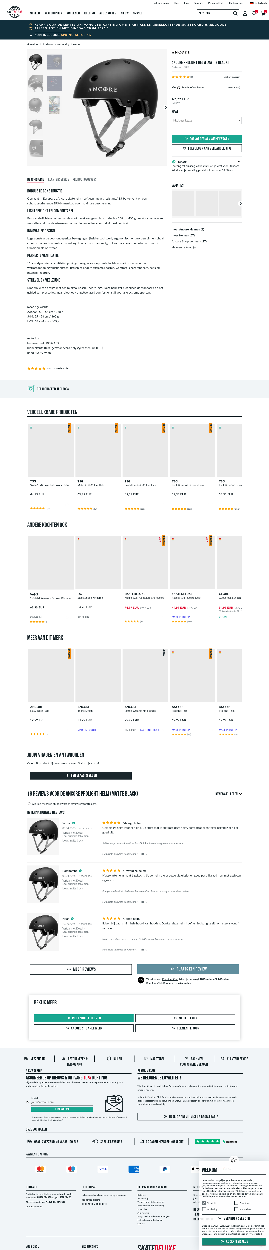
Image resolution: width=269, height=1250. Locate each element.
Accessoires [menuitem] (107, 13)
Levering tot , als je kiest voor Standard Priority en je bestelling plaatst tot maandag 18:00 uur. (207, 166)
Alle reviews (143, 1212)
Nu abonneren (62, 1109)
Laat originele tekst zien (75, 836)
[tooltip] (239, 87)
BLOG (196, 1210)
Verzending (35, 1059)
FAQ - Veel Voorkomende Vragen (153, 1216)
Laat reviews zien (232, 76)
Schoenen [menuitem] (73, 13)
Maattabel (154, 1059)
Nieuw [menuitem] (125, 13)
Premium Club (170, 979)
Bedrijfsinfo (90, 1247)
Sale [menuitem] (138, 13)
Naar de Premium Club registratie (190, 1117)
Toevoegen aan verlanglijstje (207, 149)
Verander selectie (234, 1219)
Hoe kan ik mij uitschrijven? (51, 1120)
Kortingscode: (63, 35)
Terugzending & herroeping (150, 1202)
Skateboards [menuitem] (53, 13)
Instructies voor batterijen (150, 1220)
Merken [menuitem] (35, 13)
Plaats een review (188, 969)
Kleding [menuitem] (89, 13)
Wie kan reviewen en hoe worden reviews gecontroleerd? (62, 804)
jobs (195, 1198)
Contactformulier (34, 1206)
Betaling (141, 1194)
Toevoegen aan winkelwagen (206, 139)
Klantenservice (234, 1059)
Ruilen (114, 1059)
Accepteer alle (234, 1242)
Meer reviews (81, 969)
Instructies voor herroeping (150, 1205)
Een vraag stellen (81, 776)
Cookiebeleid (238, 1234)
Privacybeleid (255, 1234)
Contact (141, 1223)
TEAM (196, 1214)
